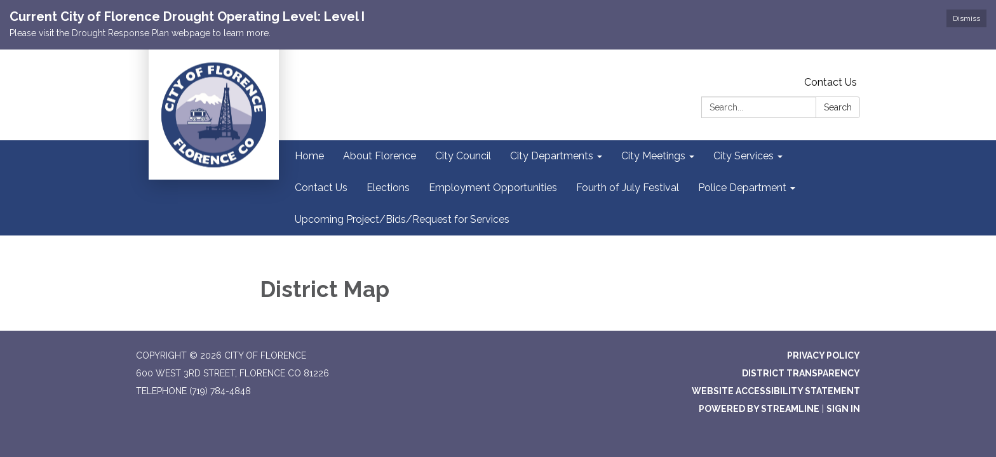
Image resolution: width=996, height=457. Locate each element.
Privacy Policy (823, 355)
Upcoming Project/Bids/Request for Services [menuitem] (402, 219)
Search (838, 107)
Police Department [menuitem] (742, 188)
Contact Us (830, 82)
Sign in (843, 409)
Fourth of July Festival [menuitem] (627, 188)
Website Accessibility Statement (776, 391)
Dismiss (966, 18)
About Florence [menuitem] (379, 156)
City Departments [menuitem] (551, 156)
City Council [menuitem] (463, 156)
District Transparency (801, 373)
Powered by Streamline (759, 409)
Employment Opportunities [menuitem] (493, 188)
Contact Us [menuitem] (321, 188)
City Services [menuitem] (743, 156)
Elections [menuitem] (388, 188)
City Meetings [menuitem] (653, 156)
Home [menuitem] (309, 156)
